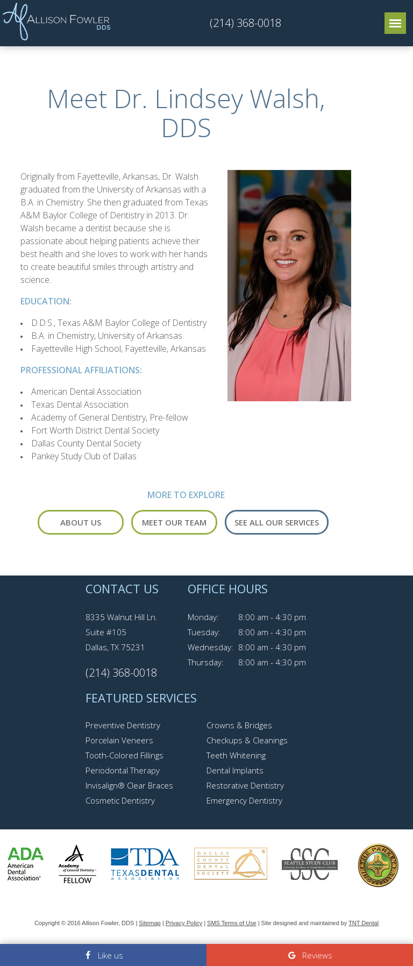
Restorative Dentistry (245, 785)
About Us (80, 522)
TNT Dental (363, 923)
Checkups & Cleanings (247, 740)
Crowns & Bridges (239, 725)
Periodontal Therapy (123, 770)
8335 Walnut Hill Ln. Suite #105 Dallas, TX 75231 (122, 632)
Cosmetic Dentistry (120, 800)
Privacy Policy (184, 923)
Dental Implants (235, 770)
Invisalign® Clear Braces (129, 785)
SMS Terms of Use (232, 923)
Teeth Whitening (236, 755)
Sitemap (149, 923)
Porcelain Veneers (119, 740)
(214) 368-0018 (245, 23)
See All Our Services (276, 522)
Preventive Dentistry (123, 725)
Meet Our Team (174, 522)
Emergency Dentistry (244, 800)
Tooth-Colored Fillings (124, 755)
